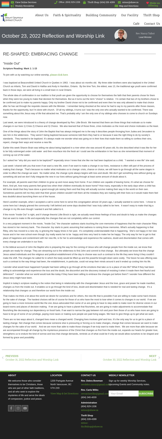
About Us (41, 15)
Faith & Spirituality (67, 15)
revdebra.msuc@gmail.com (95, 384)
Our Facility (129, 15)
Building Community (101, 15)
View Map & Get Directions (64, 393)
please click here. (59, 74)
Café (136, 24)
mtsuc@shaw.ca (89, 410)
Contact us (152, 24)
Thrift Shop (151, 15)
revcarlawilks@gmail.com (95, 393)
